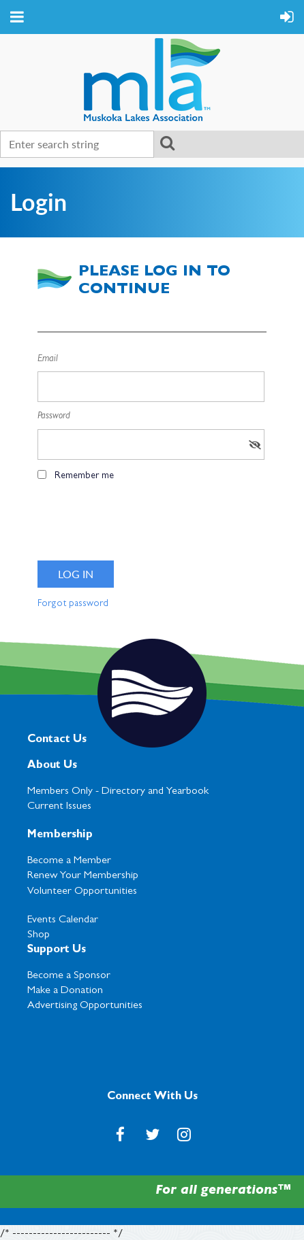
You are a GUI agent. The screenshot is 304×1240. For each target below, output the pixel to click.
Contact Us (57, 740)
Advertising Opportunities (84, 1006)
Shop (38, 935)
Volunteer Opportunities (82, 891)
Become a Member (69, 861)
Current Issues (59, 806)
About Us (52, 765)
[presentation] (141, 525)
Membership (60, 835)
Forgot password (72, 604)
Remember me (84, 476)
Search (167, 143)
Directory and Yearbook (155, 791)
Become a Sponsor (68, 976)
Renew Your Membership (82, 876)
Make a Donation (65, 991)
